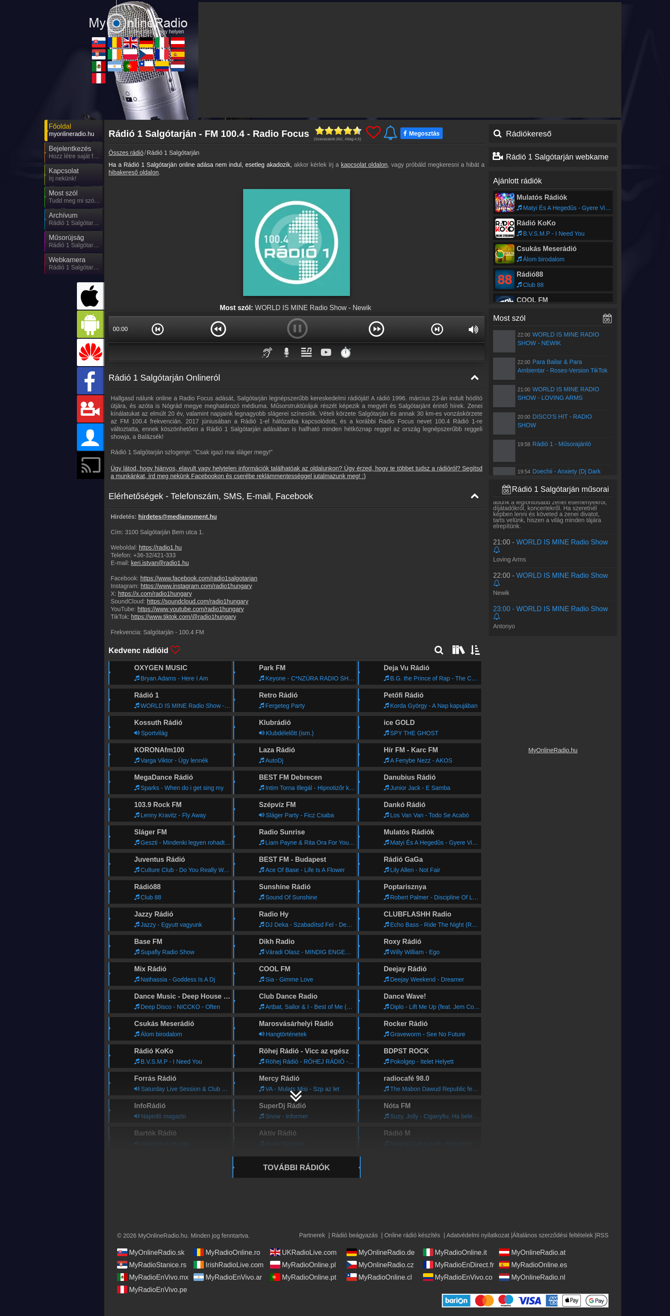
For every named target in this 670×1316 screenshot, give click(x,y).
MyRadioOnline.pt (303, 1277)
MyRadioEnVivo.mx (152, 1277)
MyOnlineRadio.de (381, 1252)
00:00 (120, 328)
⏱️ (345, 352)
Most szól (509, 318)
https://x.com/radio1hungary (155, 593)
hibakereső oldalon (134, 172)
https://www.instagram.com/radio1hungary (196, 586)
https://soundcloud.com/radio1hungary (197, 601)
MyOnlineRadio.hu (552, 750)
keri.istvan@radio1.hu (160, 562)
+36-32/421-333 (154, 555)
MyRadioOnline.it (455, 1252)
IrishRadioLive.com (229, 1265)
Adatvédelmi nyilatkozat (478, 1235)
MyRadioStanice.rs (151, 1265)
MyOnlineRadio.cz (380, 1265)
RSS (602, 1235)
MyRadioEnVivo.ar (228, 1277)
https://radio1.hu (160, 547)
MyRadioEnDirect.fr (458, 1265)
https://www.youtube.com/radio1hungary (191, 609)
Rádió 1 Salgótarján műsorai (560, 489)
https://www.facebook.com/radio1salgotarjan (198, 578)
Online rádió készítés (412, 1235)
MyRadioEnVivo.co (458, 1277)
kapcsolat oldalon (364, 164)
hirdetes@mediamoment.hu (177, 516)
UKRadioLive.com (303, 1252)
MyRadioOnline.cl (379, 1277)
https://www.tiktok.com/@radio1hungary (183, 616)
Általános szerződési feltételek (552, 1235)
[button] (158, 329)
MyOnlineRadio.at (532, 1252)
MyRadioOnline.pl (303, 1265)
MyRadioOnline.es (533, 1265)
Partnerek (312, 1235)
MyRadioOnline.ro (227, 1252)
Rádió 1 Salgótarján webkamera (560, 157)
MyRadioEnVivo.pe (152, 1289)
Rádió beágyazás (355, 1235)
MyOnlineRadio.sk (151, 1252)
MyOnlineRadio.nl (532, 1277)
